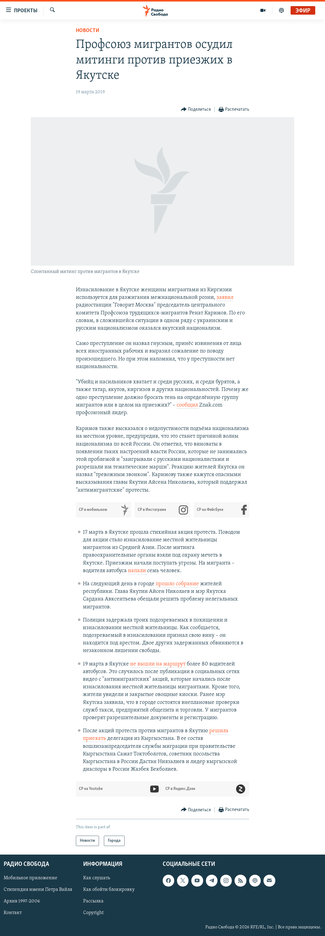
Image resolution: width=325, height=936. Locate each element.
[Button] (196, 110)
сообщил (188, 405)
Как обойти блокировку (109, 890)
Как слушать (96, 878)
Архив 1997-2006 (22, 901)
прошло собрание (177, 584)
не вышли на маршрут (157, 664)
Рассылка (93, 901)
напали (137, 571)
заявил (225, 297)
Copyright (93, 913)
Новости (87, 31)
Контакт (13, 913)
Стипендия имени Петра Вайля (38, 890)
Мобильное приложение (30, 878)
